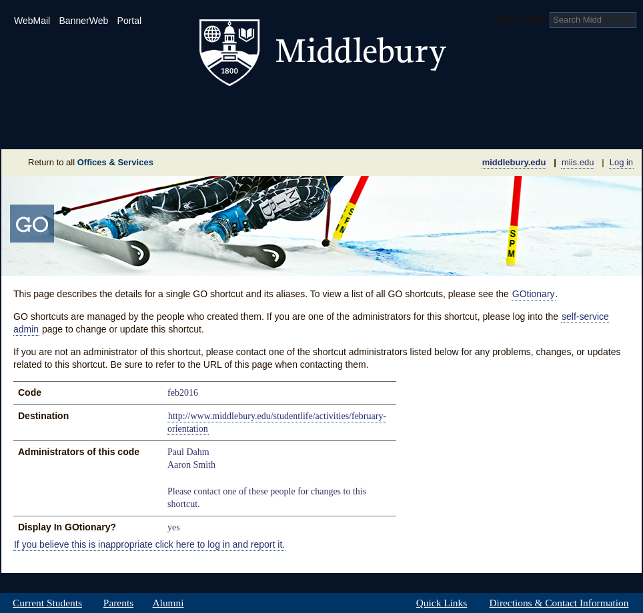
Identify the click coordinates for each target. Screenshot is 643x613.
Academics (151, 109)
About (67, 129)
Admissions (48, 109)
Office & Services (577, 129)
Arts (430, 109)
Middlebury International (555, 109)
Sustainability (182, 129)
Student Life (256, 109)
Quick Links (441, 603)
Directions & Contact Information (559, 603)
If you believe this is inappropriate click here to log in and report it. (149, 544)
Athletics (354, 109)
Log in (621, 162)
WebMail (32, 20)
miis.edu (578, 162)
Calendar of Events (448, 129)
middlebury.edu (514, 162)
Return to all (90, 162)
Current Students (47, 603)
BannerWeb (84, 20)
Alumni (168, 603)
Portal (129, 20)
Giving (263, 129)
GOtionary (533, 294)
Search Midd (521, 19)
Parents (118, 603)
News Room (337, 129)
